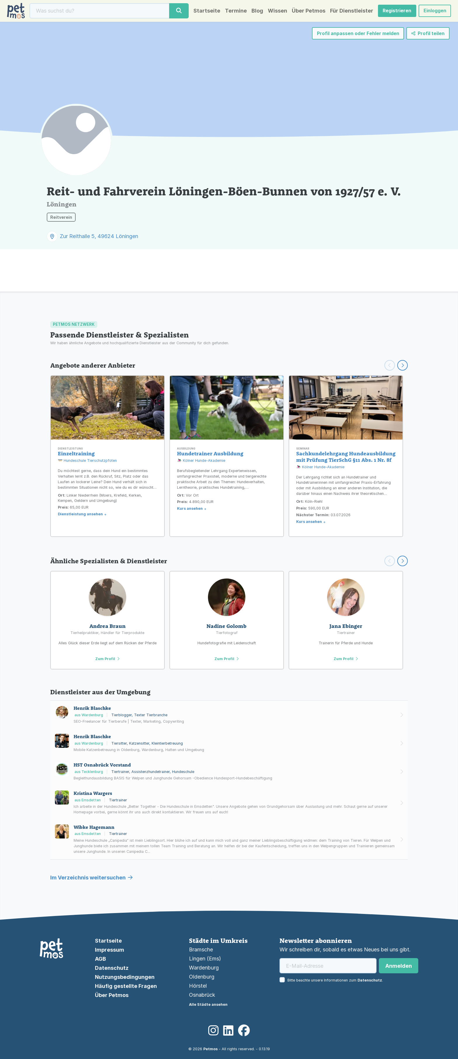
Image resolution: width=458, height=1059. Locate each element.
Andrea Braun (107, 626)
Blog (257, 10)
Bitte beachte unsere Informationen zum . (335, 980)
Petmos (210, 1049)
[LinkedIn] (228, 1030)
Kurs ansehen (190, 508)
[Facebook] (244, 1030)
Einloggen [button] (434, 11)
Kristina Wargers (93, 793)
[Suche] (99, 10)
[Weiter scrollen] (402, 365)
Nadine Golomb (227, 626)
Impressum (109, 950)
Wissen (277, 10)
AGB (100, 959)
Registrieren (397, 11)
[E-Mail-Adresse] (328, 965)
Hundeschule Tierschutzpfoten (87, 461)
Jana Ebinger (345, 626)
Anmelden (398, 966)
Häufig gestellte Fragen (126, 986)
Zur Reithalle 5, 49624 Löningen (99, 236)
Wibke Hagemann (94, 827)
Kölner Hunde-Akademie (201, 461)
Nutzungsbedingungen (125, 977)
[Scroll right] (402, 561)
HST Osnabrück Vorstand (102, 765)
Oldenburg (201, 977)
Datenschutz (112, 968)
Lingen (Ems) (205, 958)
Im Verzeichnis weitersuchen (91, 877)
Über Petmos (308, 10)
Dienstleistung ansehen (80, 514)
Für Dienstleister (351, 10)
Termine (236, 10)
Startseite (206, 10)
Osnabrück (202, 995)
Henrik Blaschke (92, 708)
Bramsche (201, 949)
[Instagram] (213, 1030)
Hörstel (198, 986)
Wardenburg (204, 968)
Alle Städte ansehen (208, 1004)
